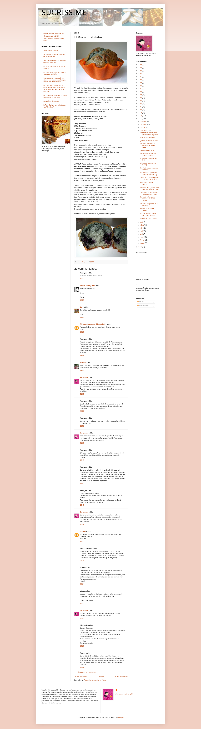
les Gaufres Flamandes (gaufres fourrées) (148, 154)
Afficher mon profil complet (124, 694)
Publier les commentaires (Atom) (95, 680)
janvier (142, 243)
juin (141, 228)
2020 (140, 79)
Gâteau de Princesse (147, 150)
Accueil (101, 676)
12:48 (82, 505)
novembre (143, 124)
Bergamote (84, 377)
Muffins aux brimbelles (147, 138)
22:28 (82, 561)
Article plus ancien (121, 676)
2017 (140, 88)
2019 (140, 83)
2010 (140, 109)
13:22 (82, 332)
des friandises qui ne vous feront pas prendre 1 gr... (149, 174)
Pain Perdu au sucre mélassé (147, 209)
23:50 (82, 618)
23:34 (82, 584)
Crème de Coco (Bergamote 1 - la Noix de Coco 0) (149, 178)
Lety (81, 307)
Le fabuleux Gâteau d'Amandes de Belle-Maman (54, 55)
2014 (140, 98)
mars (142, 237)
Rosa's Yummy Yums (88, 286)
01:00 (82, 394)
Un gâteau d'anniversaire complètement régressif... (149, 134)
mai (141, 231)
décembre (143, 121)
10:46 (82, 460)
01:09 (82, 443)
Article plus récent (81, 676)
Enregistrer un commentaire (87, 672)
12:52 (82, 426)
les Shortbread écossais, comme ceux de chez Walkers (54, 73)
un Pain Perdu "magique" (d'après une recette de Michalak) (55, 96)
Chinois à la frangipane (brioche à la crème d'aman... (147, 199)
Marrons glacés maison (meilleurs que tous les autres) (54, 61)
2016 (140, 92)
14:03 (82, 484)
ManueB (83, 363)
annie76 (83, 531)
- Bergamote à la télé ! (51, 36)
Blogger (121, 717)
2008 (140, 116)
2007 (140, 118)
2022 (140, 73)
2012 (140, 103)
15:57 (82, 524)
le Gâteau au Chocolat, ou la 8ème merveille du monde (149, 188)
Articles (140, 302)
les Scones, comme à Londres (147, 183)
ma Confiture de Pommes (148, 218)
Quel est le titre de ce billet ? (149, 141)
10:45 (82, 279)
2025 (140, 68)
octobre (143, 127)
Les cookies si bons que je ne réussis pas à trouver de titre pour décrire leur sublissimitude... (54, 80)
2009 (140, 113)
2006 (140, 247)
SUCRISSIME (64, 12)
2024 (140, 70)
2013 (140, 101)
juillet (142, 225)
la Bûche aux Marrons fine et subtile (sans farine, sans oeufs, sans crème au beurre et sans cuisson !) (54, 88)
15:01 (82, 356)
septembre (144, 130)
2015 (140, 94)
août (142, 222)
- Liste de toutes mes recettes (53, 33)
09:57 (82, 411)
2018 (140, 85)
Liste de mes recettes (50, 51)
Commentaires (143, 306)
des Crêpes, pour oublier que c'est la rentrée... (148, 214)
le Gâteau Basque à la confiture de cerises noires (147, 145)
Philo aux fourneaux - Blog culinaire (93, 324)
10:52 (82, 300)
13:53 (82, 603)
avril (141, 234)
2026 (140, 64)
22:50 (82, 541)
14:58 (82, 667)
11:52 (82, 317)
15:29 (82, 646)
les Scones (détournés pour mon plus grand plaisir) (149, 193)
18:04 (82, 370)
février (142, 240)
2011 (140, 107)
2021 (140, 77)
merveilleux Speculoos (51, 101)
